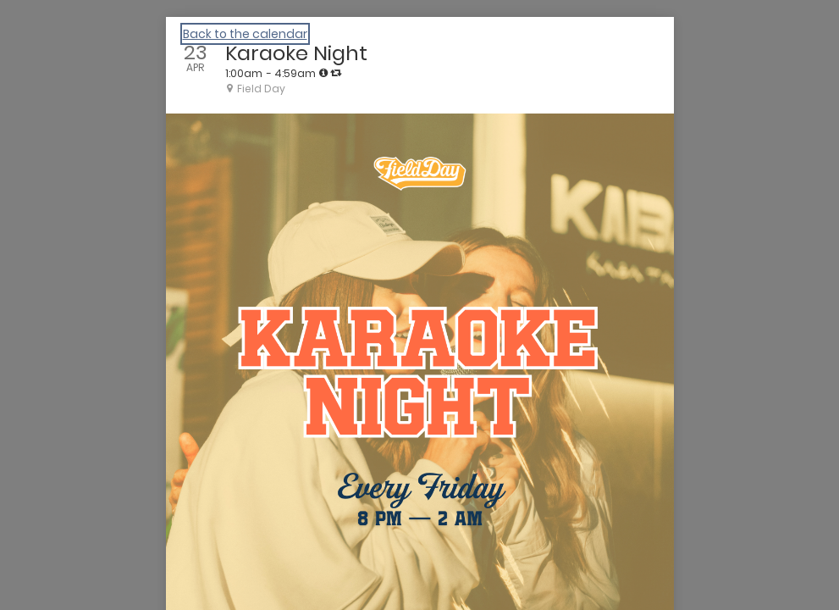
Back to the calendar (245, 33)
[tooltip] (323, 73)
